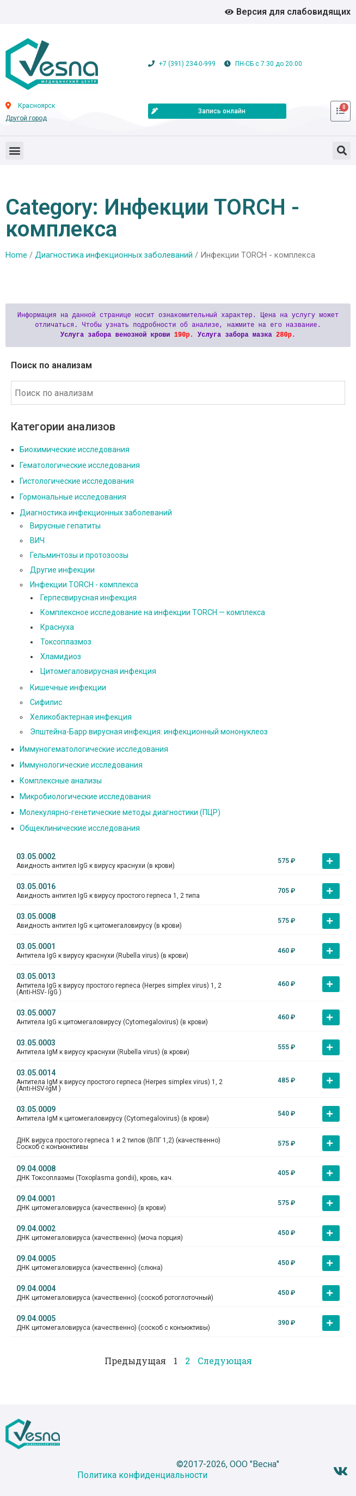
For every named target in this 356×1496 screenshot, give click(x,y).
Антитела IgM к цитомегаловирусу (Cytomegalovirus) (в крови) (112, 1118)
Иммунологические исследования (81, 765)
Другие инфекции (62, 569)
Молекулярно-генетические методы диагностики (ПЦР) (120, 812)
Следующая (225, 1360)
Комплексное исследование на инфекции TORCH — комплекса (152, 612)
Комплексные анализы (61, 780)
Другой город (26, 118)
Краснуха (57, 627)
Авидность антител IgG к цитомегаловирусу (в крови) (99, 925)
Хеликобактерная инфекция (81, 717)
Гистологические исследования (77, 481)
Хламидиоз (60, 656)
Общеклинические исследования (80, 828)
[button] (14, 151)
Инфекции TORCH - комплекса (84, 584)
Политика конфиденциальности (142, 1475)
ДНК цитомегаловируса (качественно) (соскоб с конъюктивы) (113, 1327)
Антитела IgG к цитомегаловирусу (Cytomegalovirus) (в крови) (112, 1022)
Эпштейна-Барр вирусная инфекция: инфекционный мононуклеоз (149, 731)
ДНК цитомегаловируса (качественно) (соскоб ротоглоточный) (114, 1298)
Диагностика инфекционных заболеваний (114, 255)
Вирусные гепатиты (65, 525)
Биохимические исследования (75, 449)
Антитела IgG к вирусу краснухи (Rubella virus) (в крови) (102, 955)
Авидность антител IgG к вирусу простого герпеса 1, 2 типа (108, 895)
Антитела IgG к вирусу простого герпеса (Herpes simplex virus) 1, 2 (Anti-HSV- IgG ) (119, 989)
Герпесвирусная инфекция (88, 597)
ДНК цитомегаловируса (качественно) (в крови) (91, 1208)
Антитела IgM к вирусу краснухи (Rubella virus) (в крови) (102, 1052)
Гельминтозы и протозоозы (79, 555)
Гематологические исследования (80, 465)
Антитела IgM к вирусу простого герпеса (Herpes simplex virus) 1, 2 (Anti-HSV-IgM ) (119, 1085)
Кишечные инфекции (68, 687)
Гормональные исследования (73, 496)
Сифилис (46, 702)
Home (16, 255)
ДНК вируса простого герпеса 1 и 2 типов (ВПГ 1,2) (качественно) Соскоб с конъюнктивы (118, 1143)
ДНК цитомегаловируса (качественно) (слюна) (89, 1268)
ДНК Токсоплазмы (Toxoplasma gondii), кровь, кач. (94, 1178)
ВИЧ (37, 540)
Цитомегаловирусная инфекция (98, 671)
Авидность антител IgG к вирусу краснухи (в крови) (95, 865)
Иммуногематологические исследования (94, 749)
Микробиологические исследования (85, 796)
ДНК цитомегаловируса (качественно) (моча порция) (99, 1238)
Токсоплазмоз (65, 641)
